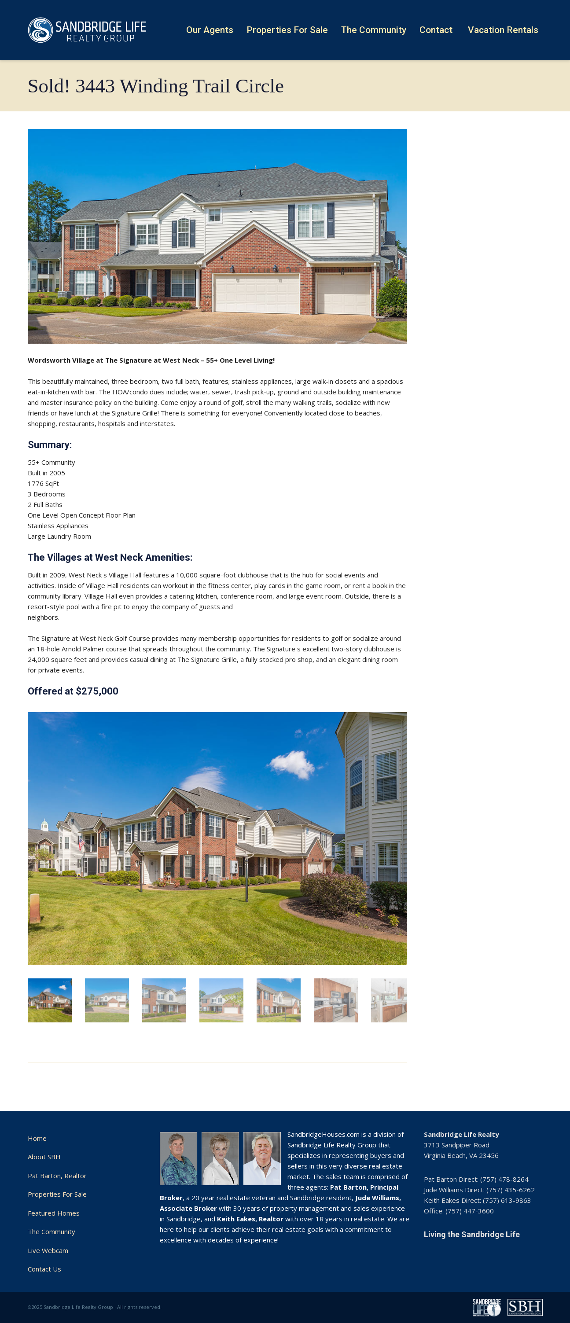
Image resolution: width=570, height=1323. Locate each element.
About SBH (44, 1156)
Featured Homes (54, 1213)
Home (37, 1138)
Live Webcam (48, 1250)
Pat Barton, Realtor (57, 1175)
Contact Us (44, 1268)
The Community (51, 1231)
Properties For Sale (57, 1194)
